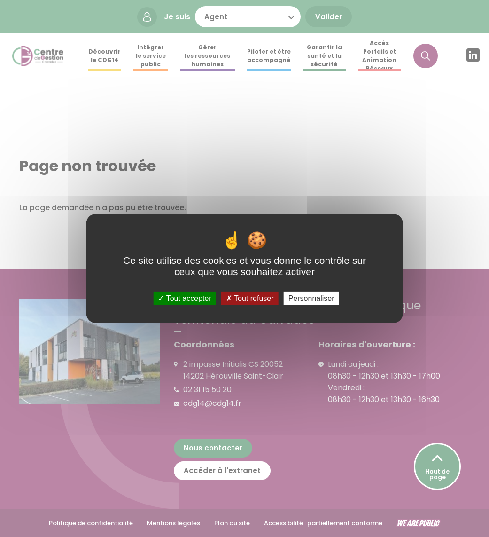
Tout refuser (250, 298)
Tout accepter (184, 298)
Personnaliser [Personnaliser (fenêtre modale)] (311, 298)
